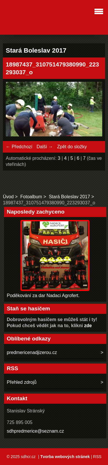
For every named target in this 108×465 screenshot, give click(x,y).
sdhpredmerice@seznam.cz (35, 431)
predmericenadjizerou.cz (32, 352)
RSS (97, 456)
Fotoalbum (31, 196)
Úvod (8, 196)
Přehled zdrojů (22, 382)
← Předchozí (19, 146)
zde (88, 325)
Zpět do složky (72, 146)
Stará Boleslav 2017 (69, 196)
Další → (45, 146)
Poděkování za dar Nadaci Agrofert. (43, 295)
